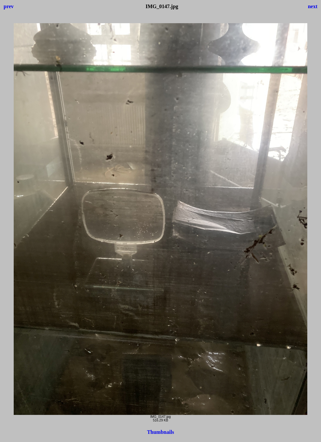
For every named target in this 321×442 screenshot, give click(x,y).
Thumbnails (160, 432)
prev (9, 6)
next (312, 6)
